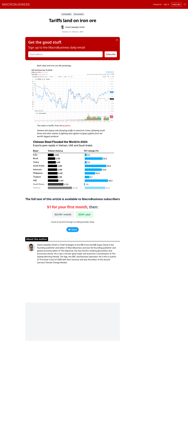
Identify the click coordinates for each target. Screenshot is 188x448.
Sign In (166, 4)
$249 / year (84, 214)
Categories (157, 4)
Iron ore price (78, 14)
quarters (66, 125)
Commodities (66, 14)
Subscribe (110, 54)
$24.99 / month (62, 214)
